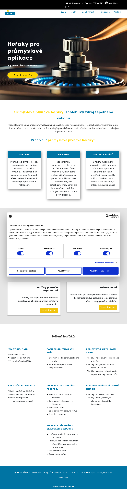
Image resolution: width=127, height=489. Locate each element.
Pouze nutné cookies (26, 271)
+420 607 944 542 (71, 472)
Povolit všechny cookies (100, 271)
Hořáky (73, 12)
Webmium (69, 487)
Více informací (48, 310)
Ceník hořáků (88, 12)
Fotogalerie (105, 12)
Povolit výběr (63, 271)
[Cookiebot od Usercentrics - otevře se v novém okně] (107, 216)
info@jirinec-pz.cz (89, 472)
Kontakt (117, 12)
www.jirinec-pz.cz (105, 472)
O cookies (63, 477)
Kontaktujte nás (23, 75)
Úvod (63, 12)
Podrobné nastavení (104, 263)
